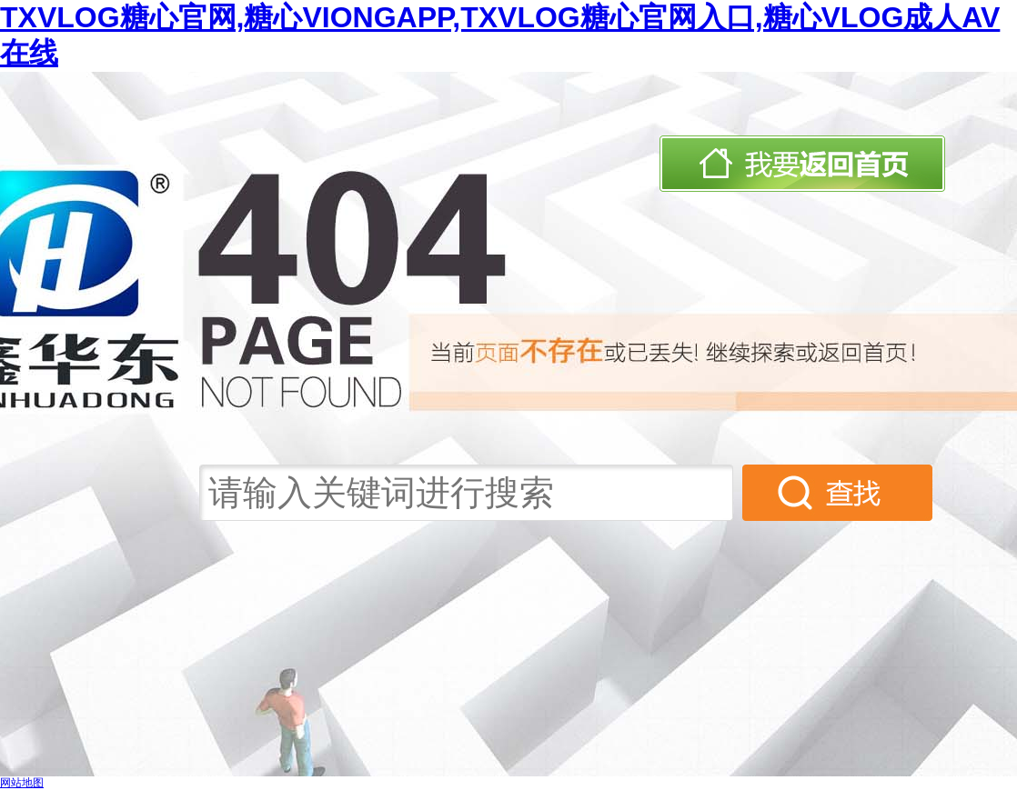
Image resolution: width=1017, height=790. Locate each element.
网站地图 (22, 782)
